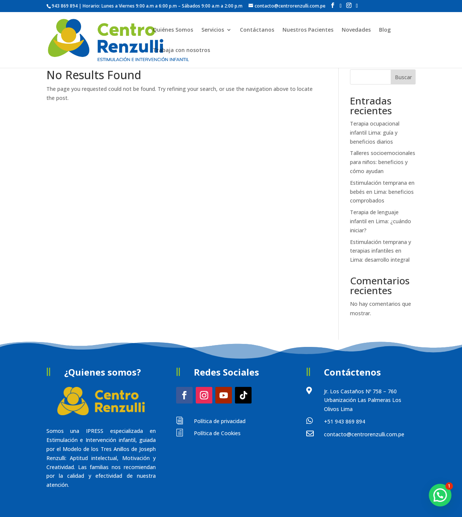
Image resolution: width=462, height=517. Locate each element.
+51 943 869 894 (344, 421)
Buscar (403, 77)
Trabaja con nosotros (181, 51)
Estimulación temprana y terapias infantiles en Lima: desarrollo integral (380, 251)
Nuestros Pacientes (307, 30)
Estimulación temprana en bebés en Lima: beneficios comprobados (382, 191)
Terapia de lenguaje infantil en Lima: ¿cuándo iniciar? (380, 221)
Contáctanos (257, 30)
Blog (385, 30)
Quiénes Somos (173, 30)
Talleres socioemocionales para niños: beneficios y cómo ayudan (382, 162)
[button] (440, 495)
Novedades (356, 30)
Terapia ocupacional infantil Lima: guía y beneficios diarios (374, 132)
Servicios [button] (212, 30)
